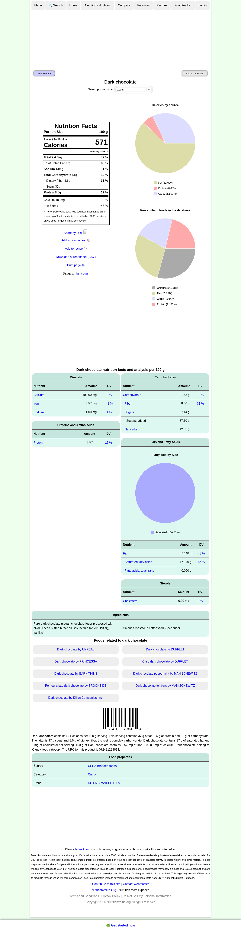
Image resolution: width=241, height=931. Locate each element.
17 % (108, 442)
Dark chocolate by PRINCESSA (76, 661)
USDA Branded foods (102, 765)
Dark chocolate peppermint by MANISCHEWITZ (165, 673)
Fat (125, 553)
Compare (124, 5)
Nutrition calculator (97, 5)
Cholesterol (130, 601)
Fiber (128, 403)
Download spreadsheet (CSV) (76, 256)
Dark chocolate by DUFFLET (165, 649)
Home (73, 5)
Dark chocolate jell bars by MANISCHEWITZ (165, 685)
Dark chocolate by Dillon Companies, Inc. (75, 697)
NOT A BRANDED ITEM (104, 783)
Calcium (39, 394)
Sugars (129, 412)
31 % (200, 403)
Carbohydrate (132, 394)
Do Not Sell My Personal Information (147, 896)
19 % (200, 394)
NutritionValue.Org (104, 890)
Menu (38, 5)
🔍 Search (56, 5)
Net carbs (131, 429)
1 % (109, 412)
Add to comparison (73, 240)
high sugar (82, 273)
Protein (38, 442)
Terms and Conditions (84, 896)
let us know (82, 849)
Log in (202, 5)
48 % (109, 403)
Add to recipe (74, 248)
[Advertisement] (120, 38)
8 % (109, 394)
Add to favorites (194, 73)
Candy (92, 774)
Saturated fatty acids (138, 562)
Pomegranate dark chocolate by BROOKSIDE (76, 685)
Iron (36, 403)
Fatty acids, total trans (139, 570)
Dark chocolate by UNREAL (75, 649)
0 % (200, 601)
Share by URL (76, 233)
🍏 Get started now (120, 925)
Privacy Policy (110, 896)
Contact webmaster (136, 884)
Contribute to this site (106, 884)
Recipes (161, 5)
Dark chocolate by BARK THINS (75, 673)
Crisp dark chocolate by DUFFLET (165, 661)
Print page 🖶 (75, 265)
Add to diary (44, 73)
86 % (201, 562)
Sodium (39, 412)
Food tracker (183, 5)
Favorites (143, 5)
